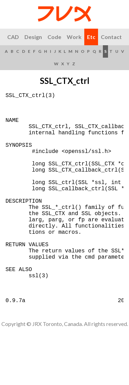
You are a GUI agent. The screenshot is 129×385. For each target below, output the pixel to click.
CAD (13, 36)
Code (54, 36)
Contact (111, 36)
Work (74, 36)
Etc (91, 36)
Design (33, 36)
